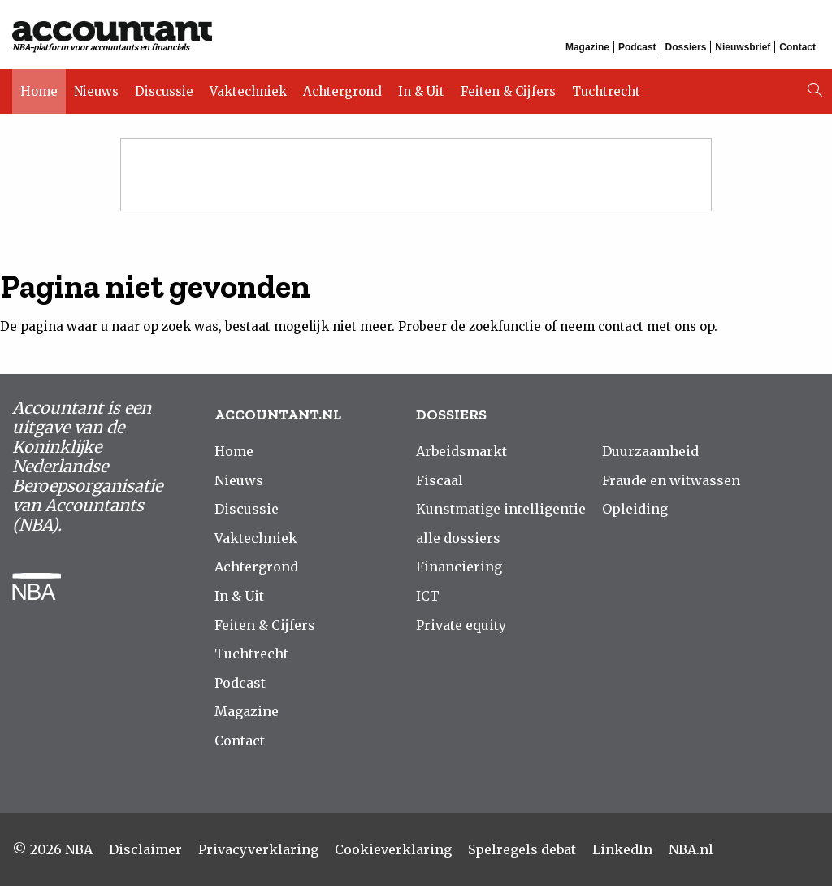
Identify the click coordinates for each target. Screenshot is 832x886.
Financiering (459, 566)
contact (621, 326)
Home (39, 91)
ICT (428, 596)
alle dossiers (458, 538)
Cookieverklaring (393, 849)
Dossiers (686, 47)
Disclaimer (145, 849)
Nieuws (96, 91)
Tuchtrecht (606, 91)
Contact (797, 47)
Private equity (461, 625)
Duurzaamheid (650, 451)
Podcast (637, 47)
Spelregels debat (522, 849)
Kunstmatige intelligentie (501, 509)
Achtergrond (342, 91)
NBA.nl (691, 849)
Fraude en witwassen (671, 480)
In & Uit (421, 91)
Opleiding (635, 509)
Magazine (587, 47)
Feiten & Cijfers (508, 91)
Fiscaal (439, 480)
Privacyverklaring (258, 849)
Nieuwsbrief (742, 47)
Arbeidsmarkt (461, 451)
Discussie (164, 91)
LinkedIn (622, 849)
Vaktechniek (248, 91)
